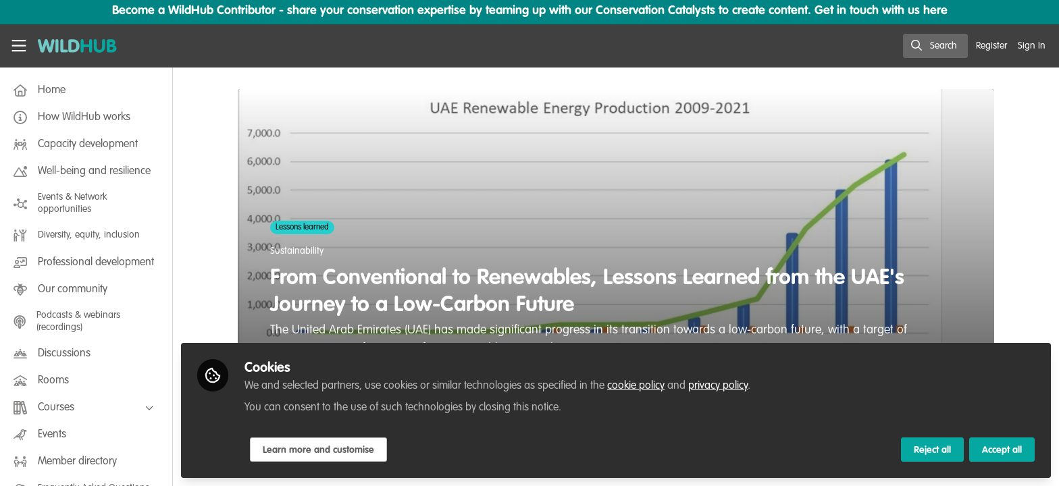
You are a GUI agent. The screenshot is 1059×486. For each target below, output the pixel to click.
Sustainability (297, 251)
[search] (935, 46)
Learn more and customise (318, 450)
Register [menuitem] (991, 46)
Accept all (1002, 450)
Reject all (932, 450)
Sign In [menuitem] (1031, 46)
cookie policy (636, 386)
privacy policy (718, 386)
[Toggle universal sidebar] (19, 46)
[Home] (72, 46)
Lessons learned (302, 227)
